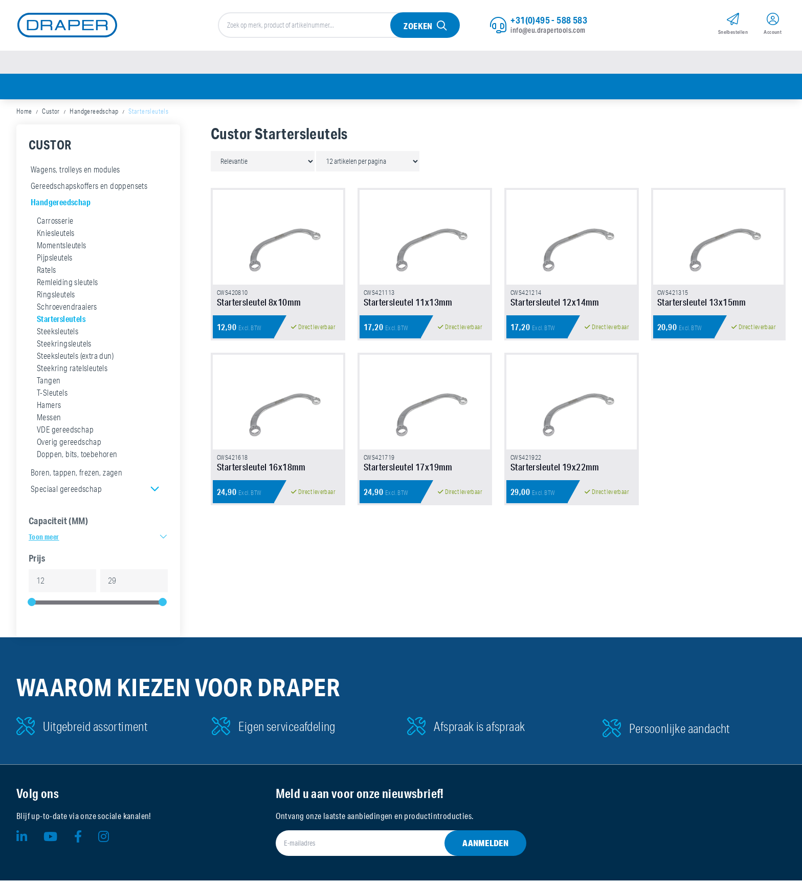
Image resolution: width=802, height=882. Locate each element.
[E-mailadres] (389, 844)
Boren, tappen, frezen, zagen (76, 474)
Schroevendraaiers (67, 308)
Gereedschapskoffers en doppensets (89, 187)
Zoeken (418, 26)
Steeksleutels (57, 333)
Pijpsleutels (55, 259)
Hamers (49, 406)
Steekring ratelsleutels (72, 369)
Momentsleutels (61, 247)
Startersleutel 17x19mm (408, 475)
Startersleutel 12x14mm (554, 306)
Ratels (46, 271)
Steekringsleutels (64, 345)
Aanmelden (485, 844)
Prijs (37, 559)
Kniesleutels (56, 234)
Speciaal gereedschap (66, 490)
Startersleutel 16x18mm (261, 475)
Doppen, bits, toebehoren (77, 455)
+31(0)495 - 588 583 (548, 20)
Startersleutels (61, 320)
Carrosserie (55, 222)
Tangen (48, 382)
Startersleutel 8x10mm (259, 306)
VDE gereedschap (65, 431)
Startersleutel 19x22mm (554, 475)
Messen (49, 419)
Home (24, 112)
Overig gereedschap (69, 443)
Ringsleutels (56, 296)
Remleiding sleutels (67, 283)
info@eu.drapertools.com (547, 30)
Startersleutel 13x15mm (701, 306)
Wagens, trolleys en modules (75, 171)
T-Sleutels (52, 394)
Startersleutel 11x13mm (408, 306)
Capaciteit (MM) (58, 522)
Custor (50, 112)
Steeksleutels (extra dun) (75, 357)
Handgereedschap (94, 112)
